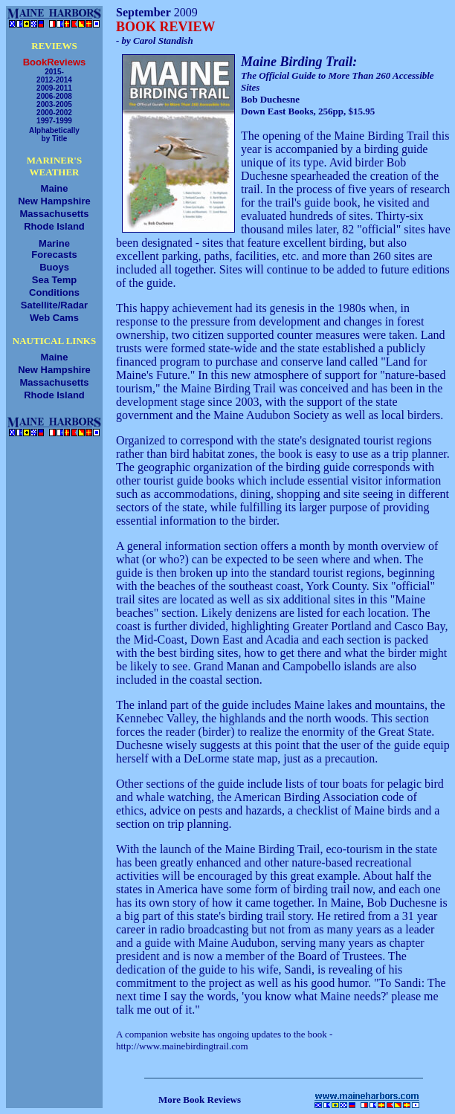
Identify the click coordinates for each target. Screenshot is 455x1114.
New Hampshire (54, 201)
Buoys (54, 267)
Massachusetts (53, 213)
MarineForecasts (54, 249)
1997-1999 (54, 121)
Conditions (54, 292)
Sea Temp (54, 279)
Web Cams (54, 317)
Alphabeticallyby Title (54, 134)
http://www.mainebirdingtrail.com (182, 1046)
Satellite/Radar (54, 305)
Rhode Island (54, 226)
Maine (54, 188)
